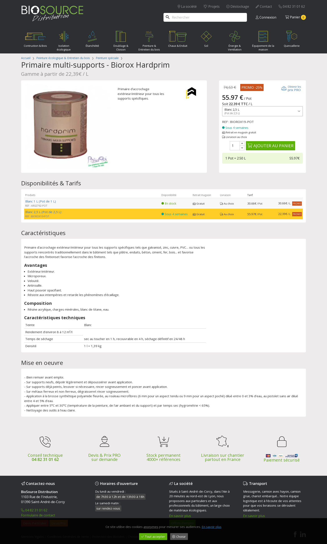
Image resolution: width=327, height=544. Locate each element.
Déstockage (237, 6)
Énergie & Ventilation (234, 40)
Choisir (179, 536)
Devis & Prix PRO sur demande (104, 457)
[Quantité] (235, 145)
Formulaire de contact (38, 515)
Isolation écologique (64, 40)
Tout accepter (153, 536)
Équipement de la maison (263, 40)
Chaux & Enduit (178, 38)
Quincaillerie (292, 38)
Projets (211, 6)
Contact (264, 6)
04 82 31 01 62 (292, 6)
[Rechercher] (205, 17)
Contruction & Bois (35, 38)
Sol (206, 38)
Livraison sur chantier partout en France (222, 457)
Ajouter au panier (270, 145)
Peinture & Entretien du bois (149, 40)
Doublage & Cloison (120, 40)
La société (187, 6)
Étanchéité (92, 38)
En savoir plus (180, 516)
